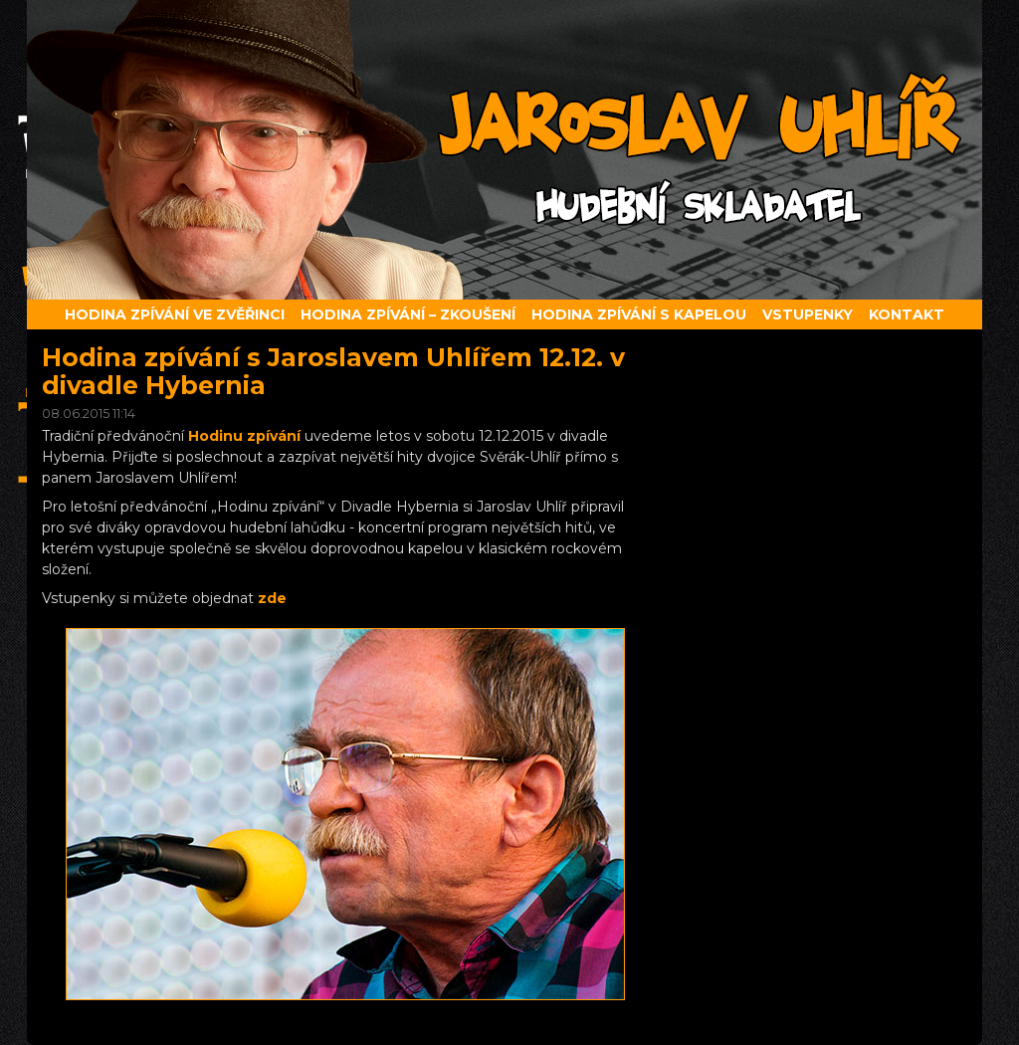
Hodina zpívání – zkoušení (408, 314)
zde (272, 598)
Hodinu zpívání (244, 436)
